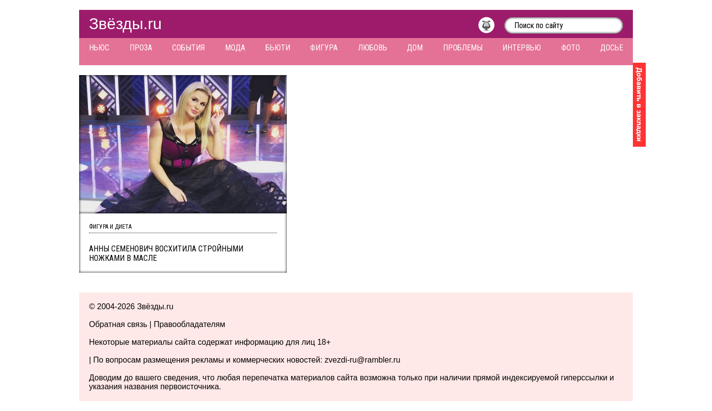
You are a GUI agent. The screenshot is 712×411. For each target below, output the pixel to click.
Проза (141, 47)
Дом (415, 47)
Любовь (372, 47)
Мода (235, 47)
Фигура (324, 47)
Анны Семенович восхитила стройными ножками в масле (166, 253)
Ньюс (99, 47)
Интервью (521, 47)
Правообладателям (189, 324)
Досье (611, 47)
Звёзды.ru (125, 24)
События (188, 47)
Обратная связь (118, 324)
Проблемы (463, 47)
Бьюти (278, 47)
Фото (570, 47)
